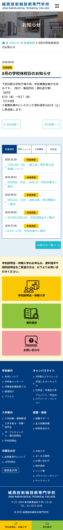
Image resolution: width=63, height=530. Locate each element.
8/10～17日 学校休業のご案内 (26, 231)
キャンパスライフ (43, 370)
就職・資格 (39, 412)
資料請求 (40, 465)
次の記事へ (52, 124)
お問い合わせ (42, 460)
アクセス (9, 396)
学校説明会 (10, 440)
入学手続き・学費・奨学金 (15, 425)
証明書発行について (15, 456)
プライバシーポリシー (47, 475)
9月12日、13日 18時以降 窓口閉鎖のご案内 (31, 202)
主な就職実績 (42, 423)
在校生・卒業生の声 (46, 390)
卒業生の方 (8, 450)
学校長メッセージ (14, 381)
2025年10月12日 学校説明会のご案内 (30, 217)
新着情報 (9, 149)
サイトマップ (42, 480)
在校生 (53, 149)
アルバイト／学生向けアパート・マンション (46, 398)
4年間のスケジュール (47, 376)
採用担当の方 (42, 428)
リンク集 (40, 470)
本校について (12, 376)
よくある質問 (42, 455)
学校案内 (7, 370)
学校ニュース (24, 149)
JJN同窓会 (10, 461)
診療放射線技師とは (15, 386)
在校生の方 (10, 470)
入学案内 (7, 412)
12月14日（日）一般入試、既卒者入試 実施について (31, 167)
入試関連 (38, 149)
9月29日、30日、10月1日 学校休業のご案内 (32, 184)
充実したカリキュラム (46, 383)
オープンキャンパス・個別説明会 (14, 433)
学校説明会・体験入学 (16, 525)
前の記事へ (11, 124)
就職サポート (42, 418)
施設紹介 (9, 391)
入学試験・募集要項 (15, 418)
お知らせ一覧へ (46, 245)
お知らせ (40, 450)
